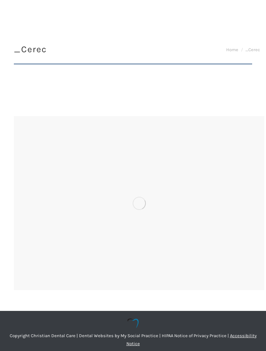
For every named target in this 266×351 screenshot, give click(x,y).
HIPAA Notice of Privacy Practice (194, 335)
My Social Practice (138, 335)
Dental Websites (96, 335)
